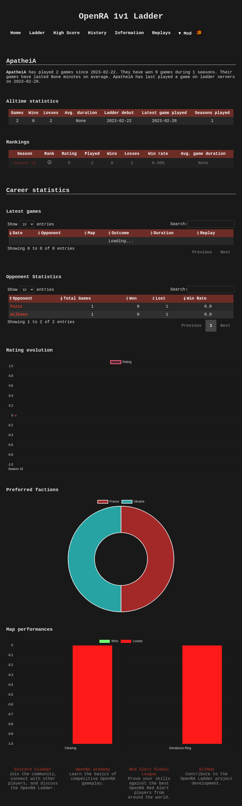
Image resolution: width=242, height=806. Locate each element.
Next (225, 252)
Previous (202, 252)
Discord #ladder (33, 769)
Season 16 (24, 163)
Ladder (37, 33)
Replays (161, 33)
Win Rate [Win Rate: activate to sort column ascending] (197, 298)
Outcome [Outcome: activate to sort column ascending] (120, 233)
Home (15, 33)
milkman (18, 314)
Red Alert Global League (149, 772)
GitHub (206, 769)
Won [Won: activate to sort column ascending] (133, 298)
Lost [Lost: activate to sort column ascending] (160, 298)
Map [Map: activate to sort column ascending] (91, 233)
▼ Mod (185, 33)
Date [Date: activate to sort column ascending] (18, 233)
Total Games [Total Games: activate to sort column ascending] (77, 298)
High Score (66, 33)
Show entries (31, 224)
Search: (202, 224)
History (97, 33)
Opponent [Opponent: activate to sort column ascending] (51, 233)
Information (129, 33)
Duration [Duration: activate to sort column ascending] (164, 233)
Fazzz (16, 306)
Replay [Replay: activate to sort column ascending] (207, 233)
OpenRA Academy (93, 769)
